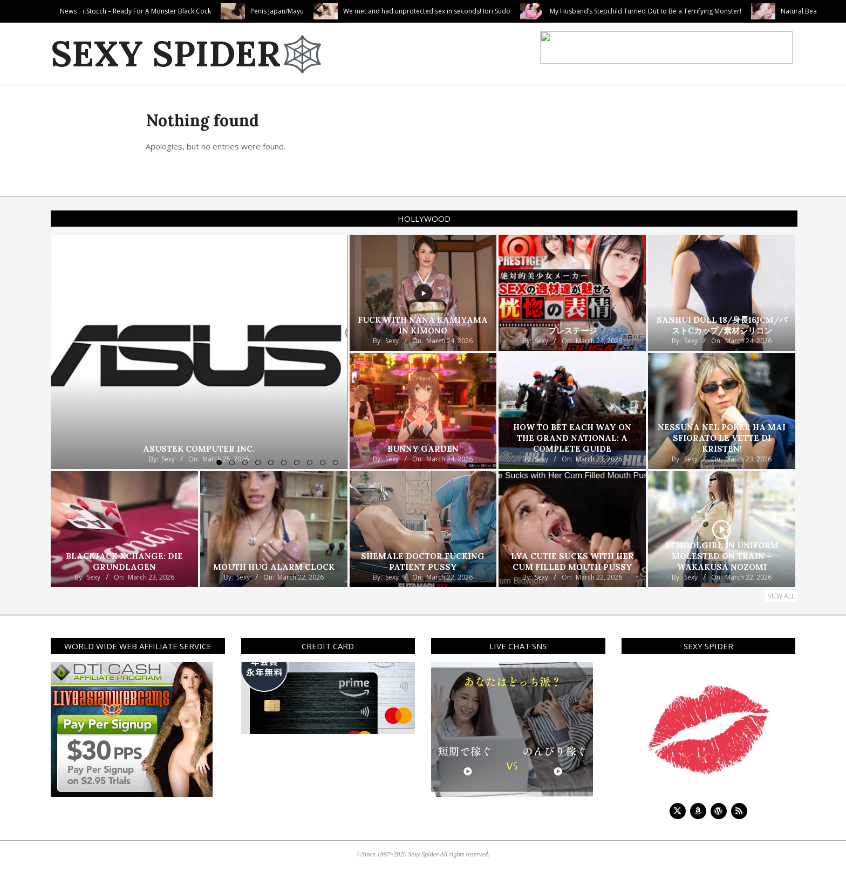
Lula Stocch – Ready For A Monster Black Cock (197, 11)
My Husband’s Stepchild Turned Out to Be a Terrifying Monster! (701, 11)
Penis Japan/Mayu (332, 11)
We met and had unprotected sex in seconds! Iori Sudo (482, 11)
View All (781, 596)
